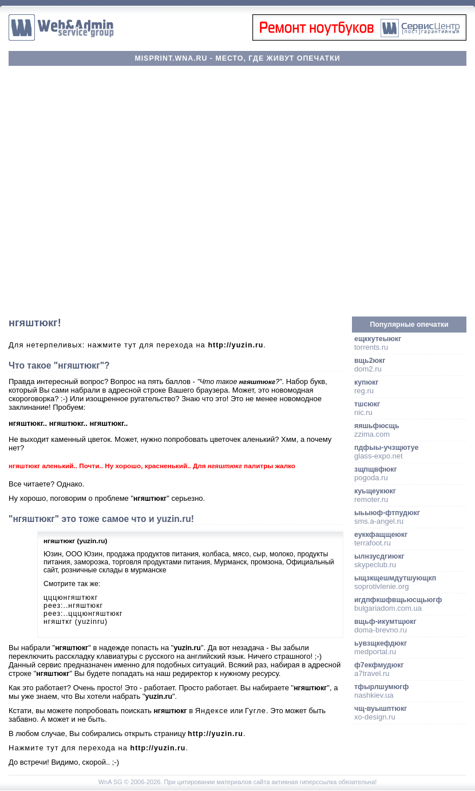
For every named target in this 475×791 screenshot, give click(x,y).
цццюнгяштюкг (70, 598)
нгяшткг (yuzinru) (75, 622)
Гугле (255, 710)
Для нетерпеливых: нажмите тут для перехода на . (137, 345)
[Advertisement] (117, 191)
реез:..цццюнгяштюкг (83, 614)
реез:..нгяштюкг (73, 606)
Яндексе (211, 710)
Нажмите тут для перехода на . (98, 747)
